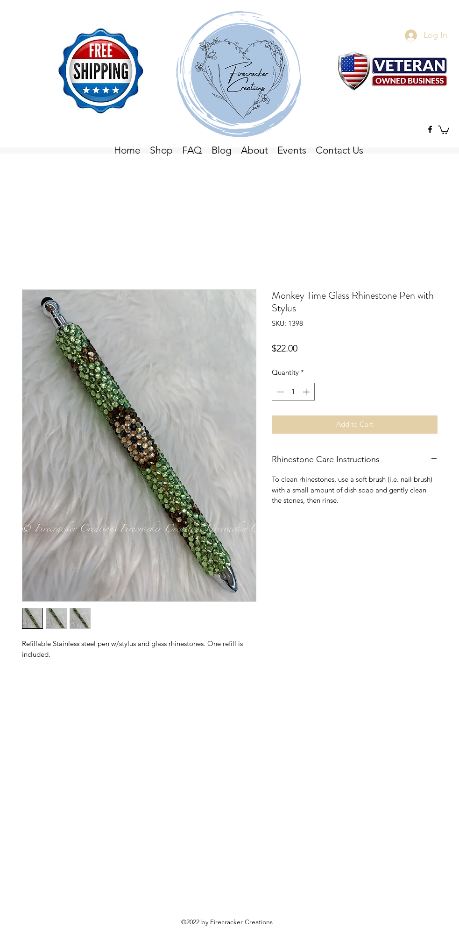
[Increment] (307, 392)
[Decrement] (279, 392)
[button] (443, 129)
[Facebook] (430, 129)
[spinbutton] (293, 392)
